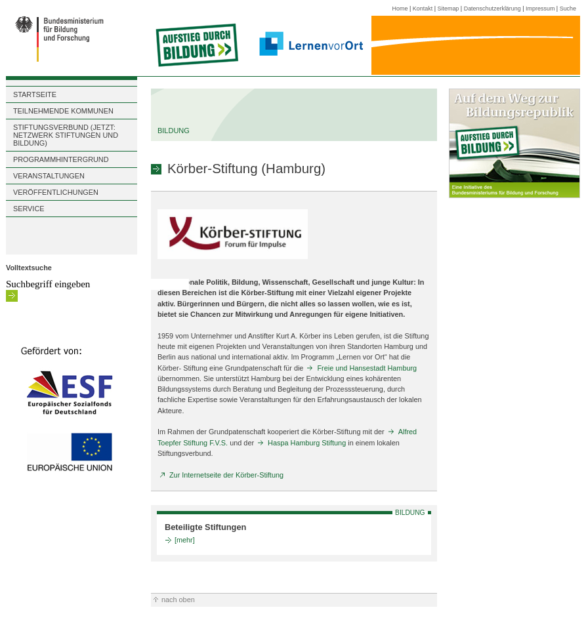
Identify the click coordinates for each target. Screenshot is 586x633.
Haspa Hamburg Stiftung (307, 443)
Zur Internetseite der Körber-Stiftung (226, 475)
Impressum (540, 8)
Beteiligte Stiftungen (205, 527)
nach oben (178, 599)
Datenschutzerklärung (492, 8)
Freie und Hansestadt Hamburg (367, 368)
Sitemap (448, 8)
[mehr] (185, 540)
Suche (568, 8)
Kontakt (422, 8)
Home (400, 8)
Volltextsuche (29, 268)
